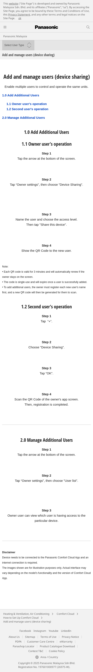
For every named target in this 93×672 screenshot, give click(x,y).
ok (19, 18)
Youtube (53, 631)
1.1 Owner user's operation (26, 104)
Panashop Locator (23, 646)
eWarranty (66, 641)
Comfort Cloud (65, 614)
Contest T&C (35, 651)
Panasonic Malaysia (15, 36)
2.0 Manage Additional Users (23, 117)
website (13, 3)
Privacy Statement (19, 14)
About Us (14, 637)
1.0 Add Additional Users (20, 95)
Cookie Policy (57, 651)
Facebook (25, 631)
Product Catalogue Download (57, 646)
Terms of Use (48, 637)
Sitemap (30, 637)
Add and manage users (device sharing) (27, 621)
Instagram (40, 631)
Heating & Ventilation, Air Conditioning (26, 614)
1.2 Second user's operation (27, 109)
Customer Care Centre (40, 641)
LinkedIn (66, 631)
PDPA (18, 641)
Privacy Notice (70, 637)
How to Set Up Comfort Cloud (20, 617)
